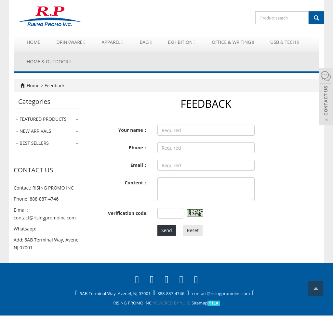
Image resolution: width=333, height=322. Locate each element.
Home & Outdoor (49, 61)
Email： (139, 165)
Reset (193, 230)
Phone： (138, 147)
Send (166, 230)
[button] (84, 42)
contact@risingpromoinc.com (45, 218)
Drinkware (71, 42)
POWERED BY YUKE (172, 303)
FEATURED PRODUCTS (43, 119)
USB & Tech (284, 42)
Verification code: (128, 213)
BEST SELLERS (34, 143)
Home (33, 42)
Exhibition (181, 42)
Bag (146, 42)
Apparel (112, 42)
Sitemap (200, 303)
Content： (136, 183)
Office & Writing (233, 42)
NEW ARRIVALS (35, 131)
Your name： (133, 130)
